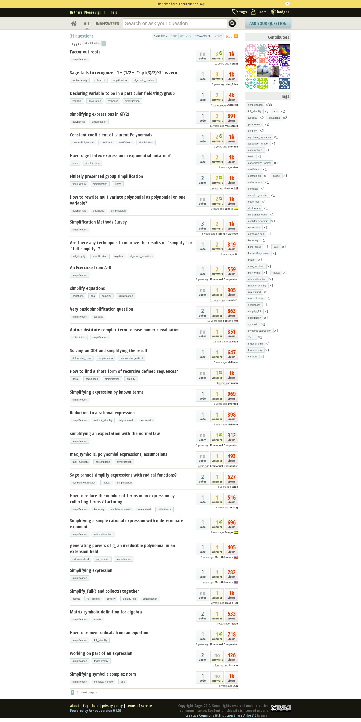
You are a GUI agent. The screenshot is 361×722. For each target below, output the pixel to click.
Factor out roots (85, 52)
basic (76, 378)
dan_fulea (232, 84)
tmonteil (233, 146)
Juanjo (229, 208)
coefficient (106, 142)
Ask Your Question (268, 23)
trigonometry (101, 661)
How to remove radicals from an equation (109, 632)
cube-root (99, 80)
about (74, 705)
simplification (80, 59)
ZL (236, 254)
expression (147, 420)
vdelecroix (231, 125)
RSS (229, 36)
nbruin (234, 63)
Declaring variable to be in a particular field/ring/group (122, 93)
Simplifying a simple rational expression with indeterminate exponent (126, 523)
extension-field (81, 559)
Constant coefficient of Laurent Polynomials (111, 135)
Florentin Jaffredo (227, 233)
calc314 (233, 341)
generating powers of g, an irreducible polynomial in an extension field (122, 548)
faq (85, 705)
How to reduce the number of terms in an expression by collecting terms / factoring (122, 498)
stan (235, 167)
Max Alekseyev (224, 557)
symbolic (113, 101)
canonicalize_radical (131, 358)
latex (75, 163)
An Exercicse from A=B (90, 267)
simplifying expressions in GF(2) (99, 114)
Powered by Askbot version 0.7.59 (95, 710)
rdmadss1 (232, 300)
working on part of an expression (101, 653)
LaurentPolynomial (83, 142)
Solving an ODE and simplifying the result (109, 350)
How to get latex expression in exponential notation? (120, 155)
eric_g (234, 507)
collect (76, 598)
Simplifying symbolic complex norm (103, 674)
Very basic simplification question (101, 309)
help (114, 12)
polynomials (79, 210)
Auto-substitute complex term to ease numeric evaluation (125, 330)
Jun (235, 685)
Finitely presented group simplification (106, 176)
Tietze (117, 184)
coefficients (125, 142)
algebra (118, 256)
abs (93, 296)
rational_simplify (103, 420)
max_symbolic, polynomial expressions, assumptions (118, 454)
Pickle (234, 623)
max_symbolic (81, 461)
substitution (79, 337)
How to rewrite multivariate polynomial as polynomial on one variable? (128, 200)
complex (106, 296)
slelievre (233, 362)
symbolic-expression (84, 482)
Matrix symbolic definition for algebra (106, 612)
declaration (95, 101)
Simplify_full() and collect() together (104, 591)
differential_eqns (82, 358)
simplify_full (129, 598)
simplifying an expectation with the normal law (115, 433)
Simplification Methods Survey (98, 222)
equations (98, 210)
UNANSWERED (106, 24)
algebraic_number (144, 80)
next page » (89, 692)
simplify (131, 378)
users (262, 12)
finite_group (79, 184)
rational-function (103, 534)
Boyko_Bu (231, 602)
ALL (87, 24)
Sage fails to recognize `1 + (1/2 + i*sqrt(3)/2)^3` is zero (123, 72)
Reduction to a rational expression (102, 413)
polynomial (79, 121)
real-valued (144, 509)
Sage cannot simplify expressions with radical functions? (123, 475)
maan (234, 383)
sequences (92, 378)
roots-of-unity (80, 80)
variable (77, 101)
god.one (228, 320)
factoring (99, 509)
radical (106, 482)
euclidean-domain (121, 509)
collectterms (164, 509)
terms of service (139, 705)
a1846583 (232, 105)
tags (243, 12)
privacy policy (112, 705)
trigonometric (126, 420)
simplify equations (87, 288)
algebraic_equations (141, 256)
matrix (97, 619)
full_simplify (79, 256)
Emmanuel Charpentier (224, 279)
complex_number (104, 681)
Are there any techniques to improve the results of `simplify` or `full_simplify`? (131, 245)
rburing (228, 188)
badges (283, 12)
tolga (235, 486)
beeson (233, 665)
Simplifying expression (91, 570)
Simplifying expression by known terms (106, 392)
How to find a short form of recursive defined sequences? (124, 371)
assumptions (103, 461)
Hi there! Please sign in (87, 12)
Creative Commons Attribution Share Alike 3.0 (220, 715)
